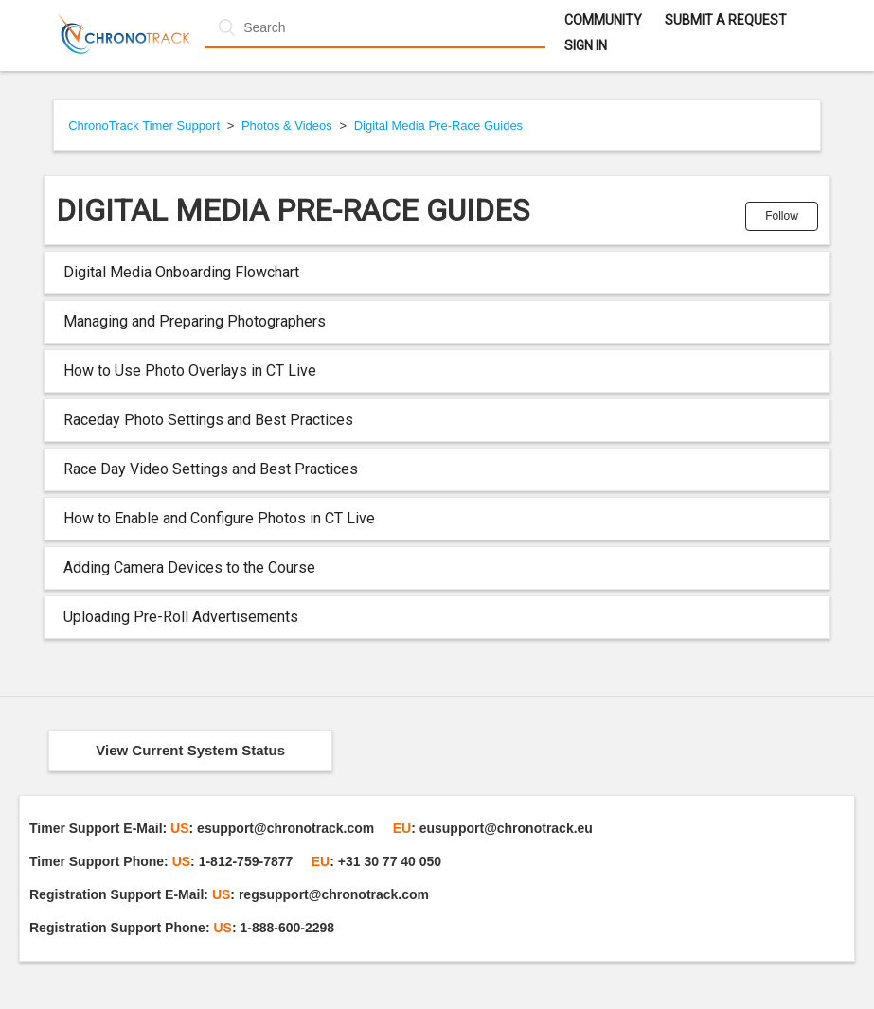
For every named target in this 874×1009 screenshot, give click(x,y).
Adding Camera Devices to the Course (189, 567)
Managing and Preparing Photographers (194, 321)
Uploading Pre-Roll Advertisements (180, 617)
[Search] (375, 27)
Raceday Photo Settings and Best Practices (208, 420)
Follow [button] (781, 215)
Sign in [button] (585, 45)
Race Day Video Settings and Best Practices (210, 469)
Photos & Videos (286, 125)
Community (603, 19)
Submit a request (726, 19)
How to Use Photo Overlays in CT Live (189, 371)
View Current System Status (190, 750)
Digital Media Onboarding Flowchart (181, 272)
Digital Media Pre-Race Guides (438, 125)
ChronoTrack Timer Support (144, 125)
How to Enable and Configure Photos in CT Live (219, 518)
